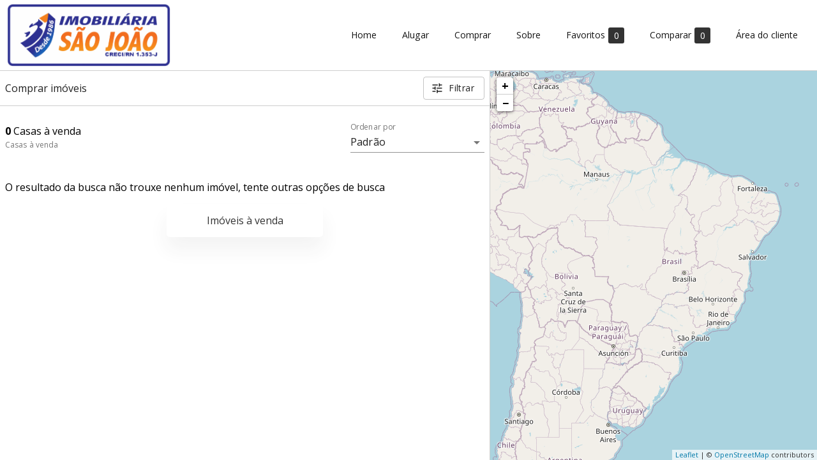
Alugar (415, 35)
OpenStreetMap (741, 454)
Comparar (680, 35)
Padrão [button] (368, 142)
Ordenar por (373, 127)
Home (364, 35)
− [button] (505, 103)
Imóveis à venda (245, 220)
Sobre (528, 35)
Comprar (472, 35)
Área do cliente (767, 35)
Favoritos (595, 35)
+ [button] (505, 85)
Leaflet (686, 454)
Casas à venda (31, 144)
